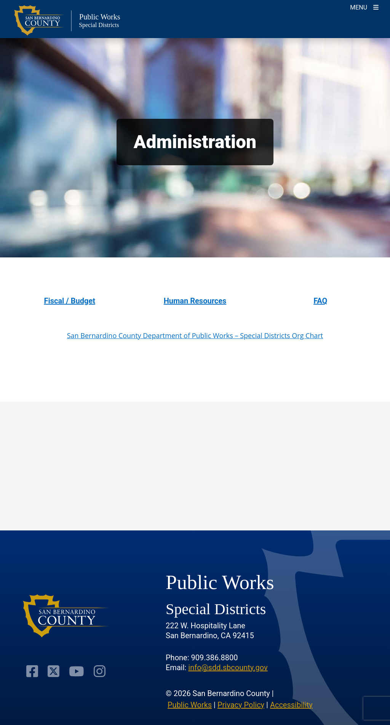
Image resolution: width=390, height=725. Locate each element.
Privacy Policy (240, 704)
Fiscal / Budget (69, 300)
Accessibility (291, 704)
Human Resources (195, 300)
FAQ (320, 300)
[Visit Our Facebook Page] (32, 671)
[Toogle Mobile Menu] (364, 6)
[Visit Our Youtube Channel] (76, 671)
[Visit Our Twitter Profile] (53, 671)
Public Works (190, 704)
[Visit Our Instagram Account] (99, 671)
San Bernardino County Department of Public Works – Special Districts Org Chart (195, 335)
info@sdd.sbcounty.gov (227, 667)
